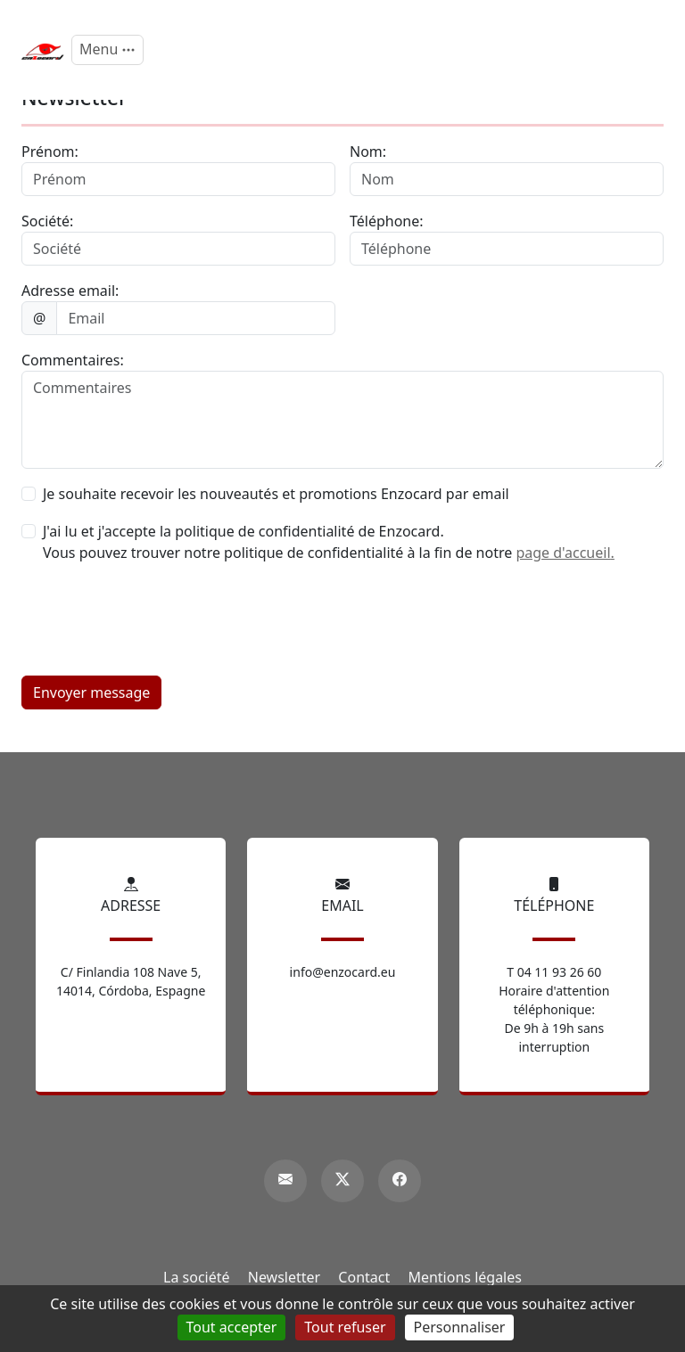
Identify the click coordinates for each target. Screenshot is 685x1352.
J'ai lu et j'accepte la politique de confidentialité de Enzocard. (243, 531)
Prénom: (49, 151)
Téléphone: (387, 221)
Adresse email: (70, 290)
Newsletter (284, 1277)
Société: (47, 221)
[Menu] (107, 50)
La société (196, 1277)
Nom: (368, 151)
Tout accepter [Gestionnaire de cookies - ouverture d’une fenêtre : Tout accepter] (231, 1327)
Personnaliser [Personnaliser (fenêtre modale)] (460, 1327)
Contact (364, 1277)
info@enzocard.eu (343, 971)
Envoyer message (91, 692)
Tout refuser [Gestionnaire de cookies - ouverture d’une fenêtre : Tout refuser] (344, 1327)
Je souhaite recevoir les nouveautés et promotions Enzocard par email (276, 494)
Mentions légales (465, 1277)
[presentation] (157, 626)
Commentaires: (72, 360)
